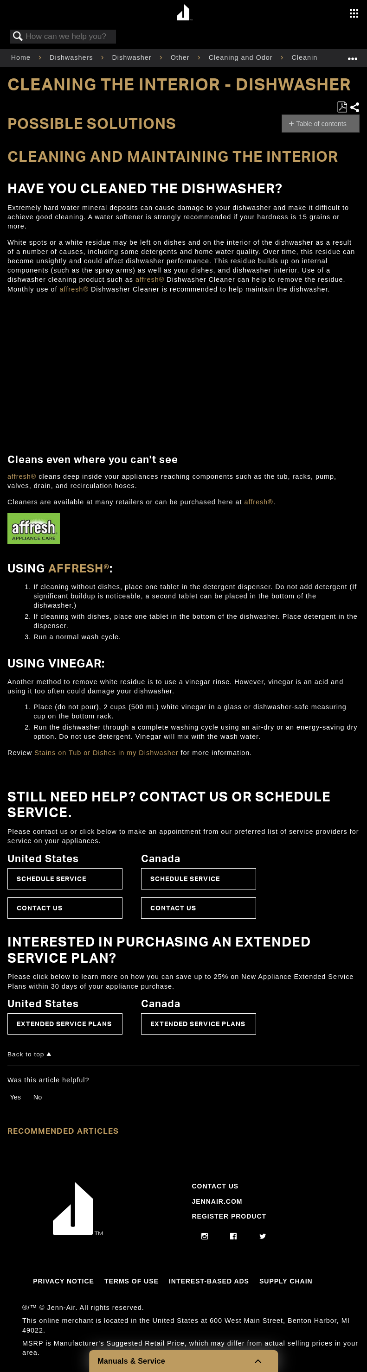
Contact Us (40, 908)
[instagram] (205, 1237)
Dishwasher (133, 57)
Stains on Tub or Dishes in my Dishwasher (106, 752)
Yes (15, 1097)
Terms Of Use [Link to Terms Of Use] (131, 1281)
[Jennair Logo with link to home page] (78, 1232)
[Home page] (185, 13)
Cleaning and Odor (242, 57)
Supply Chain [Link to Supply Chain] (286, 1281)
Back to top (25, 1054)
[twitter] (263, 1237)
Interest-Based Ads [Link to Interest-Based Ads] (209, 1281)
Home (22, 57)
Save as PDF (342, 107)
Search (18, 37)
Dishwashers (72, 57)
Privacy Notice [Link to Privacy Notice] (63, 1281)
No (37, 1097)
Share (354, 107)
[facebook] (233, 1237)
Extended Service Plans (64, 1024)
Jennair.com (217, 1201)
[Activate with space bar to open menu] (354, 14)
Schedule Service (51, 879)
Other (181, 57)
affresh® (149, 279)
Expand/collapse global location (353, 55)
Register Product (229, 1216)
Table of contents (321, 123)
